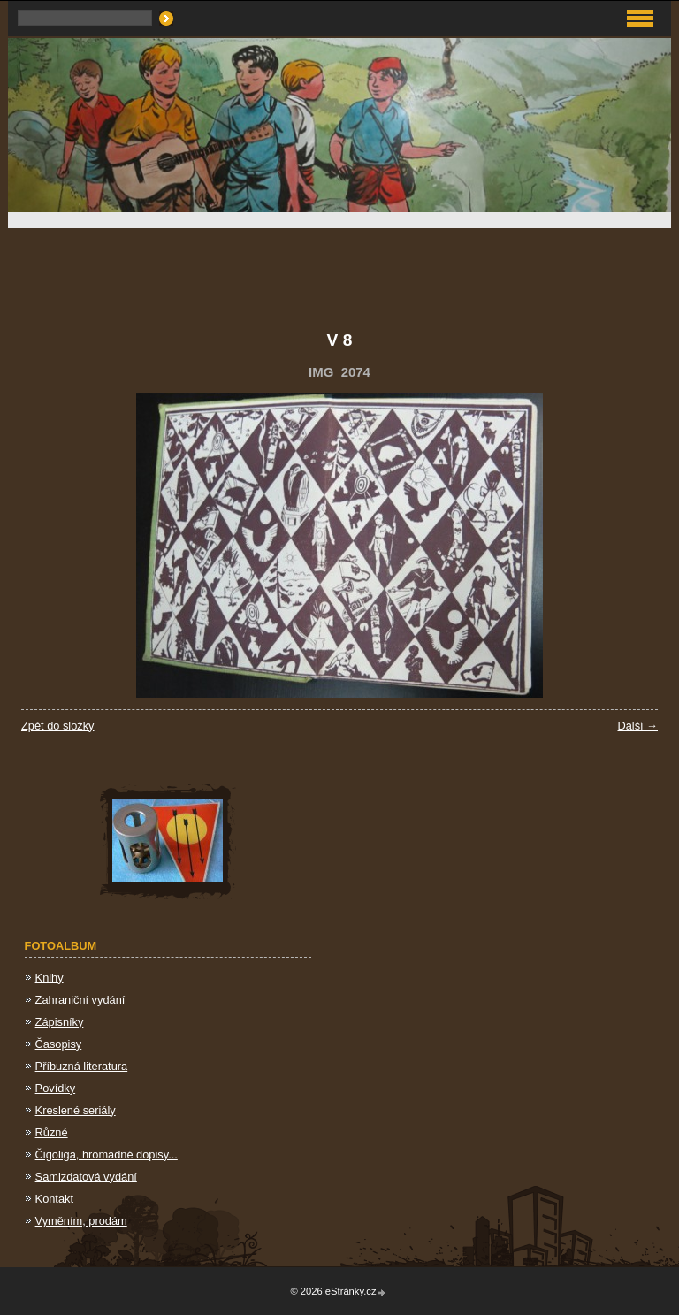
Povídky (55, 1088)
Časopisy (58, 1044)
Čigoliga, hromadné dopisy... (106, 1154)
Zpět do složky (58, 725)
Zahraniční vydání (80, 999)
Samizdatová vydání (86, 1176)
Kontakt (54, 1198)
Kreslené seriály (75, 1110)
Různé (51, 1132)
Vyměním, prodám (81, 1220)
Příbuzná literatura (81, 1066)
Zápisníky (59, 1021)
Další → (637, 725)
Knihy (49, 977)
